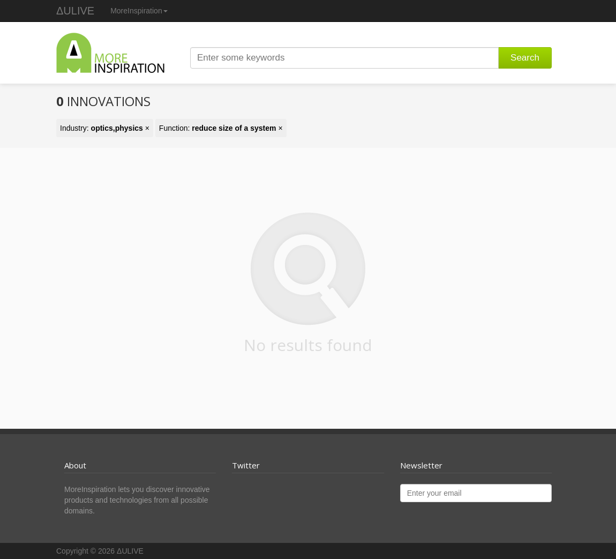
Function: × (221, 128)
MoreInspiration (139, 10)
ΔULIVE (75, 11)
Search (524, 58)
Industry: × (104, 128)
